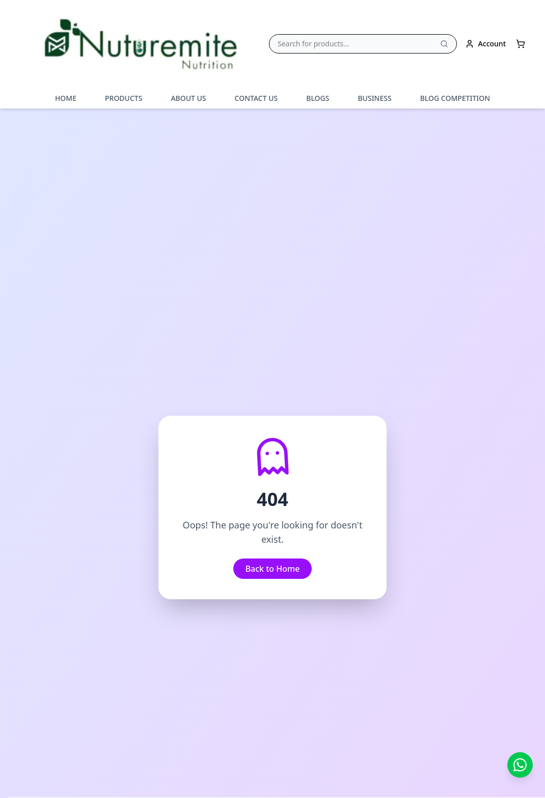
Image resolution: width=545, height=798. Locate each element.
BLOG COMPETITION (455, 98)
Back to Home (273, 568)
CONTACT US (256, 98)
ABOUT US (188, 98)
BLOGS (317, 98)
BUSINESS (374, 98)
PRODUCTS (123, 98)
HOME (65, 98)
